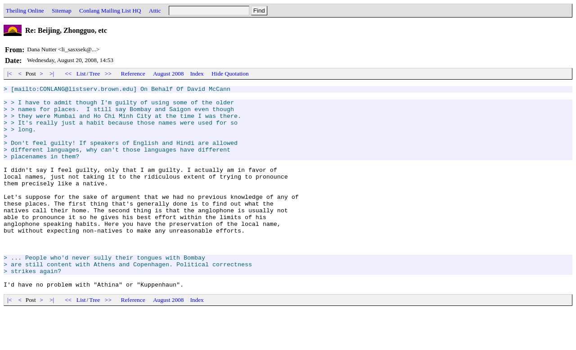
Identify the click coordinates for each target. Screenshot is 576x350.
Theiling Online (25, 10)
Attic (155, 10)
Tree (94, 73)
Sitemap (62, 10)
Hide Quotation (230, 73)
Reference (133, 73)
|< (10, 73)
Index (196, 73)
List (81, 73)
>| (52, 73)
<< (68, 73)
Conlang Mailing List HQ (110, 10)
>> (108, 73)
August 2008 (168, 73)
